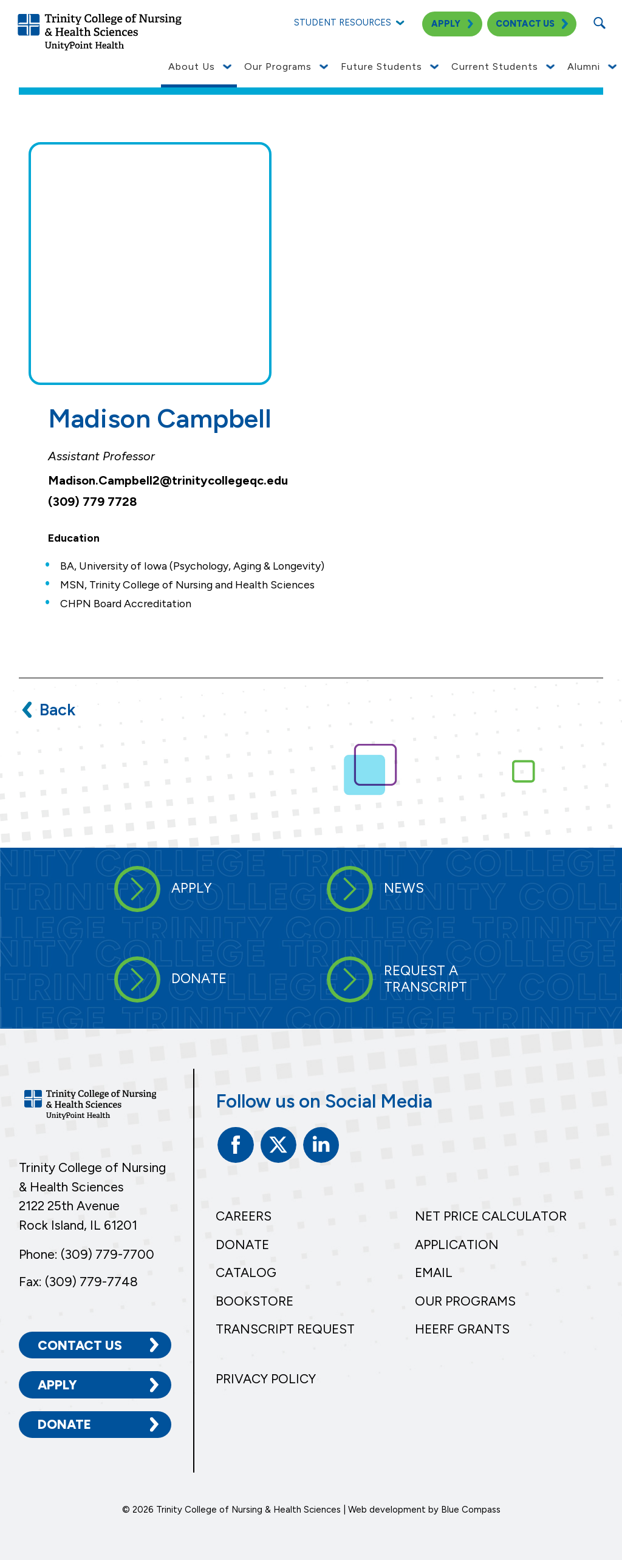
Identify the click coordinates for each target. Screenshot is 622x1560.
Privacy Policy (266, 1378)
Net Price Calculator (491, 1216)
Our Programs (465, 1301)
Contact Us (80, 1345)
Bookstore (254, 1301)
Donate (64, 1424)
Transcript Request (285, 1329)
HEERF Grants (462, 1329)
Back (57, 710)
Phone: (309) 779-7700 (86, 1254)
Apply (57, 1384)
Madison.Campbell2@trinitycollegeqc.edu (168, 480)
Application (457, 1244)
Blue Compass (471, 1509)
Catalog (246, 1272)
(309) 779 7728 (92, 501)
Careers (244, 1216)
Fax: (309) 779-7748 (78, 1281)
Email (434, 1272)
